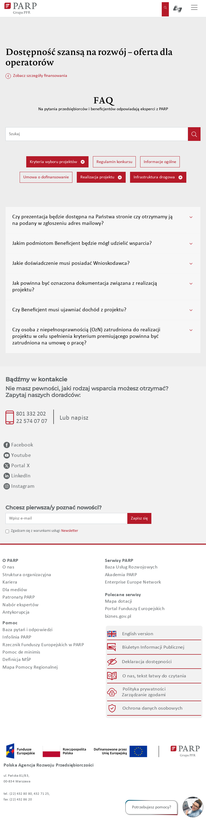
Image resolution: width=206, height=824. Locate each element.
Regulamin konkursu (114, 162)
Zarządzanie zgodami (144, 695)
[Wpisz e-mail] (66, 518)
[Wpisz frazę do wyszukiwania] (96, 134)
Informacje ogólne (160, 162)
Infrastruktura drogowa (158, 177)
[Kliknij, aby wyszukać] (194, 134)
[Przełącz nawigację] (194, 8)
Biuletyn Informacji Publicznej (153, 647)
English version (137, 634)
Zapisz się (139, 518)
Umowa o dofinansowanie (46, 177)
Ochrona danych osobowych (152, 708)
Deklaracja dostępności (147, 661)
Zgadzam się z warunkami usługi (35, 531)
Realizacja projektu (101, 177)
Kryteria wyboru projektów (57, 161)
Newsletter (69, 531)
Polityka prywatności (144, 689)
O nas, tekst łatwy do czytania (154, 676)
